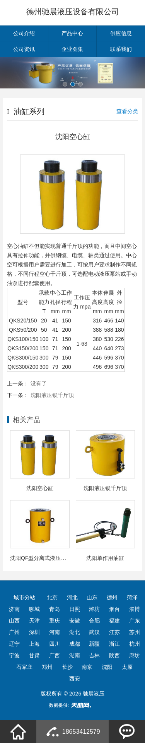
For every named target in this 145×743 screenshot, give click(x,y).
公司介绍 (24, 33)
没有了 (39, 383)
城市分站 (24, 597)
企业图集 (72, 49)
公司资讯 (24, 49)
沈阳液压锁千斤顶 (52, 395)
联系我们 (121, 49)
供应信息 (121, 33)
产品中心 (72, 33)
